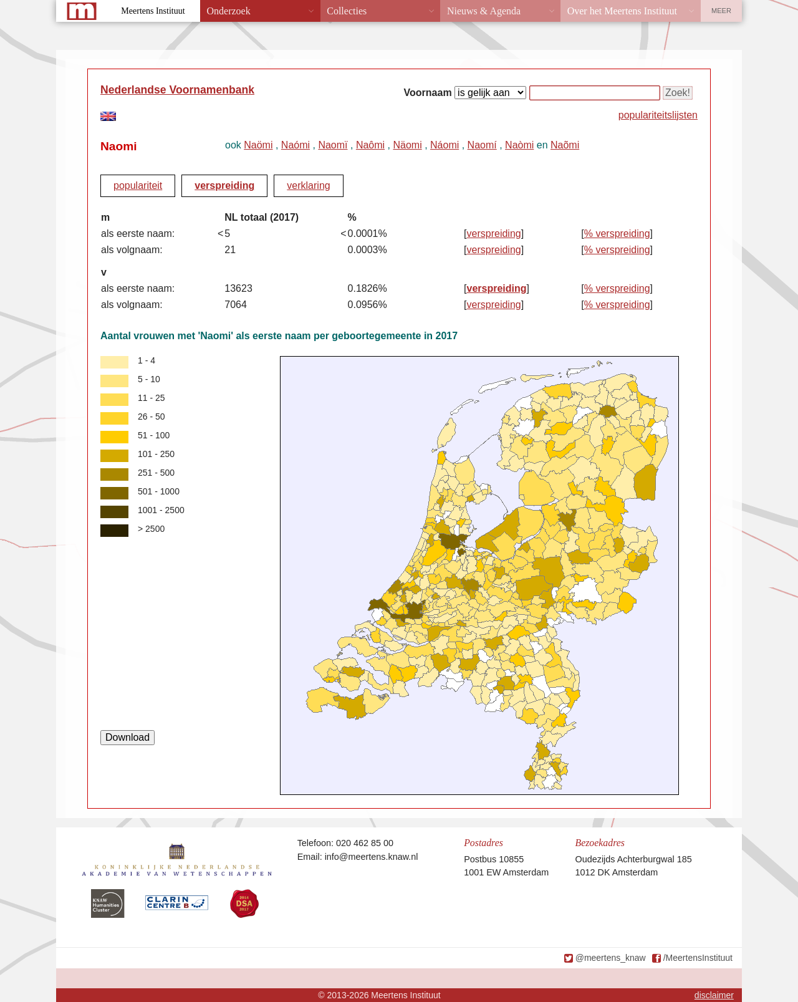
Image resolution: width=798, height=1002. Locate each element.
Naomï (332, 145)
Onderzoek (229, 11)
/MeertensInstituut (698, 958)
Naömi (258, 145)
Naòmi (519, 145)
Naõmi (564, 145)
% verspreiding (617, 233)
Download (127, 737)
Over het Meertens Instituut (622, 11)
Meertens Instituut (153, 11)
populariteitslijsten (658, 115)
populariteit (137, 185)
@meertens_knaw (610, 958)
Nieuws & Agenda (484, 11)
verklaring (308, 185)
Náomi (444, 145)
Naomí (482, 145)
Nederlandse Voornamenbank (177, 90)
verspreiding (224, 185)
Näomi (407, 145)
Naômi (370, 145)
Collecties (347, 11)
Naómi (295, 145)
